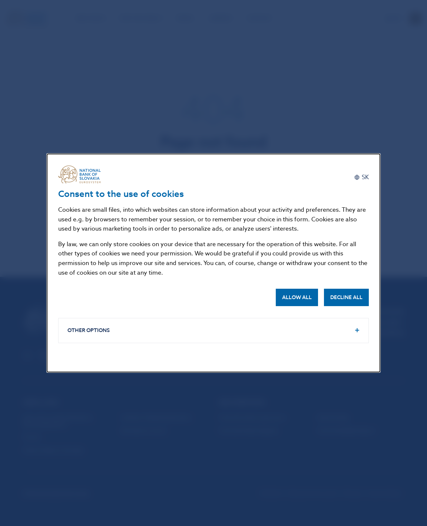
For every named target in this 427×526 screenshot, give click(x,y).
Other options (88, 330)
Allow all (297, 297)
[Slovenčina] (361, 177)
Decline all (346, 297)
